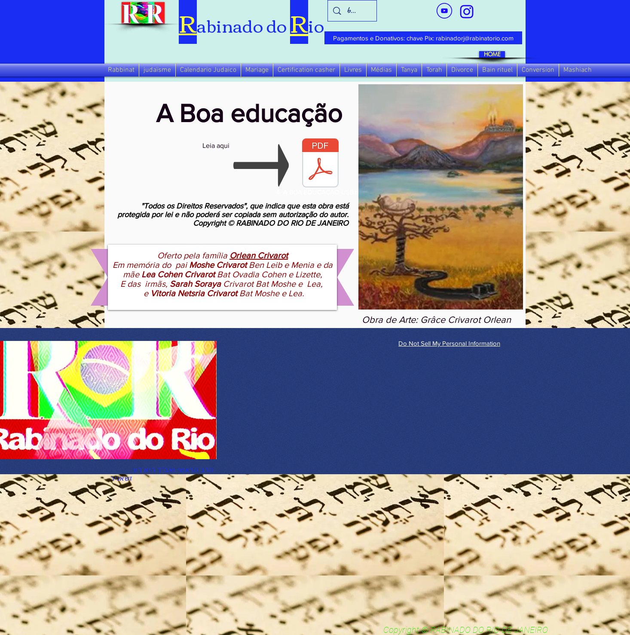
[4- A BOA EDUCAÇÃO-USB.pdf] (320, 168)
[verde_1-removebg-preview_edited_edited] (466, 11)
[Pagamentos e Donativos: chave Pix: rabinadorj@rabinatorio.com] (423, 37)
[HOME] (492, 54)
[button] (121, 70)
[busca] (352, 10)
